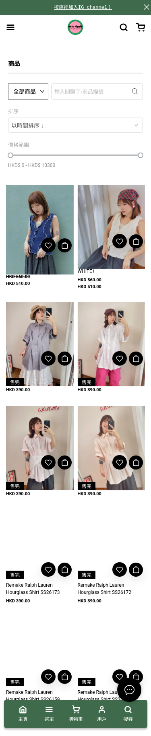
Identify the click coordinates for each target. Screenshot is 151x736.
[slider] (10, 155)
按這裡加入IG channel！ (83, 7)
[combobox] (75, 125)
